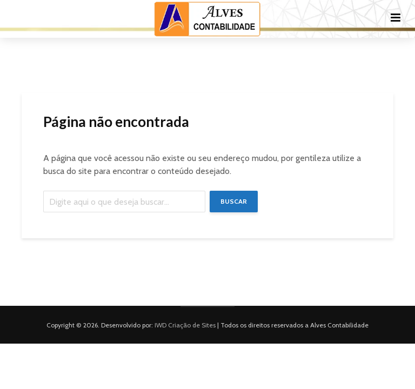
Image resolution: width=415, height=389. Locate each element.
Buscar (233, 201)
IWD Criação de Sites (185, 325)
